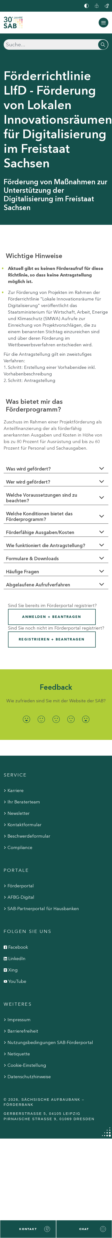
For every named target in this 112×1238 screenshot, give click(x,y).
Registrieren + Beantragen (52, 639)
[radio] (26, 719)
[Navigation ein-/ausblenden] (103, 22)
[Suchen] (56, 44)
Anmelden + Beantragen (51, 617)
